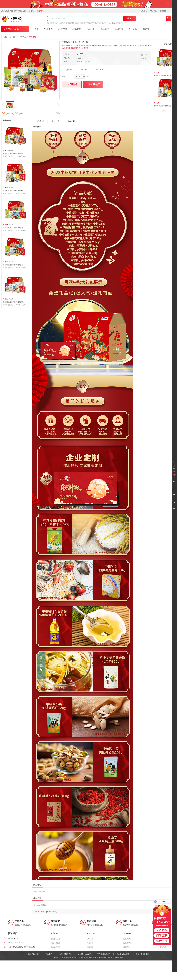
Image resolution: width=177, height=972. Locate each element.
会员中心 (143, 11)
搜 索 (129, 18)
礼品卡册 (91, 29)
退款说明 (126, 947)
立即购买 (72, 84)
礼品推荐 (49, 954)
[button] (171, 110)
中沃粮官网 (108, 957)
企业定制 (133, 29)
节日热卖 (119, 29)
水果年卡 (105, 23)
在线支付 (90, 939)
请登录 (31, 11)
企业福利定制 (55, 947)
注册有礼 (40, 11)
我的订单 (153, 11)
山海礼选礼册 (60, 23)
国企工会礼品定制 (122, 954)
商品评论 (55, 121)
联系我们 (147, 29)
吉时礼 (68, 23)
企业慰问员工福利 (84, 954)
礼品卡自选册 (55, 939)
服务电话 (163, 947)
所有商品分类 (11, 28)
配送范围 (90, 947)
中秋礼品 (23, 37)
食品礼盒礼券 (55, 943)
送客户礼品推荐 (34, 954)
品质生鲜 (62, 29)
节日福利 (13, 37)
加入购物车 (93, 84)
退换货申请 (127, 943)
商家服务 (164, 11)
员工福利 (105, 29)
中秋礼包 (32, 37)
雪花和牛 (90, 23)
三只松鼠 (112, 23)
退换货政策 (127, 939)
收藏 (57, 113)
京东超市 (83, 23)
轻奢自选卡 (75, 23)
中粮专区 (48, 29)
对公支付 (90, 943)
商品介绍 (40, 121)
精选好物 (76, 29)
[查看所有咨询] (51, 912)
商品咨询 (71, 121)
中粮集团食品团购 (103, 954)
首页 (37, 29)
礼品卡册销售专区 (65, 954)
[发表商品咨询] (39, 912)
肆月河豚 (98, 23)
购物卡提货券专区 (142, 954)
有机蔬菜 (119, 23)
